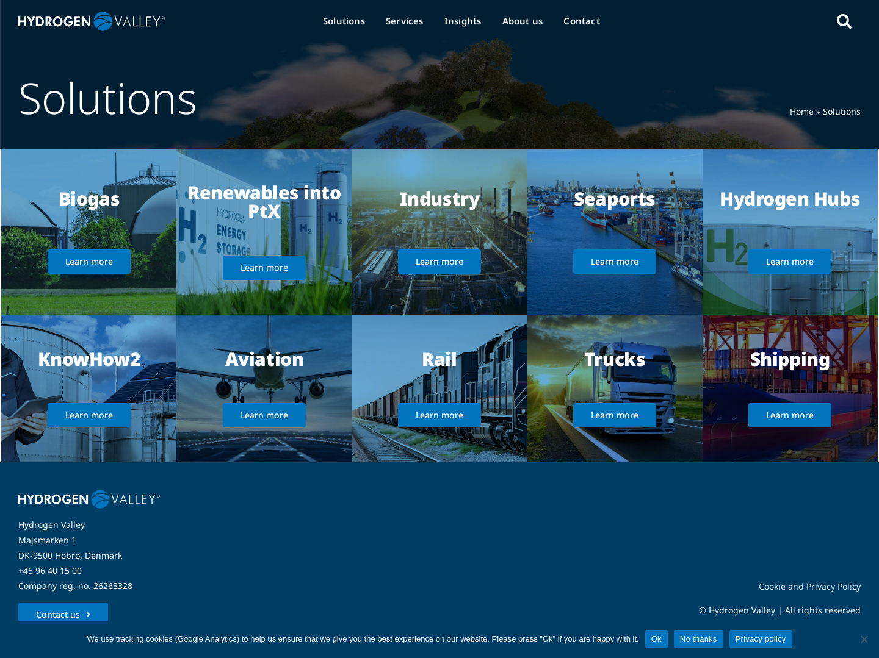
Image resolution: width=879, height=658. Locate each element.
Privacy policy (761, 638)
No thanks (698, 638)
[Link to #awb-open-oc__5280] (844, 21)
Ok (656, 638)
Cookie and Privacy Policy (810, 586)
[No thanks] (864, 639)
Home (802, 111)
